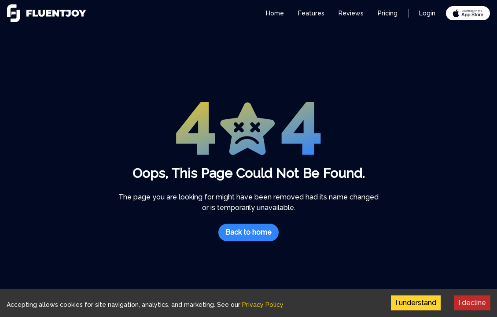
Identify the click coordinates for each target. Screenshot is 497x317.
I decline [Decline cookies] (472, 303)
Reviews (351, 13)
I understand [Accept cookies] (415, 303)
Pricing (388, 13)
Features (311, 13)
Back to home (248, 232)
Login (427, 13)
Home (275, 13)
